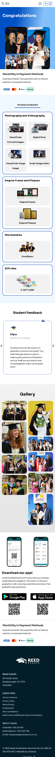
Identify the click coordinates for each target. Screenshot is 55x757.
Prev (2, 346)
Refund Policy (8, 704)
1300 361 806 (17, 727)
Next (53, 346)
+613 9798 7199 (22, 731)
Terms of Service (10, 697)
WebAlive (32, 751)
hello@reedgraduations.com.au (23, 734)
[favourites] (40, 4)
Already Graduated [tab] (27, 105)
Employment (8, 708)
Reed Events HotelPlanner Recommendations (22, 715)
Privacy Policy (9, 701)
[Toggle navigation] (50, 4)
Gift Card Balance (10, 711)
